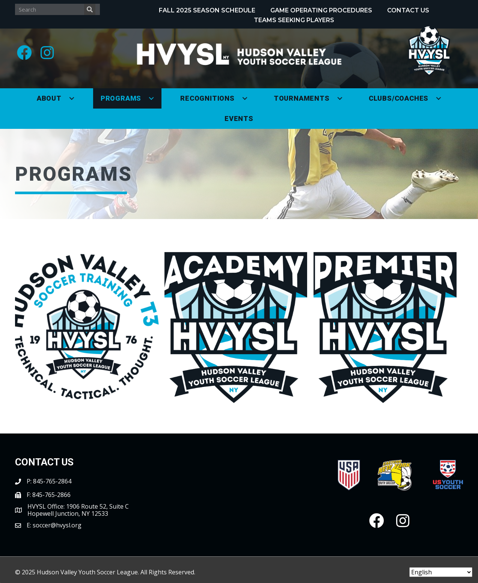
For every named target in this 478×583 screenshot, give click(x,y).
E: (30, 525)
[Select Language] (440, 572)
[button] (24, 52)
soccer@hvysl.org (57, 525)
